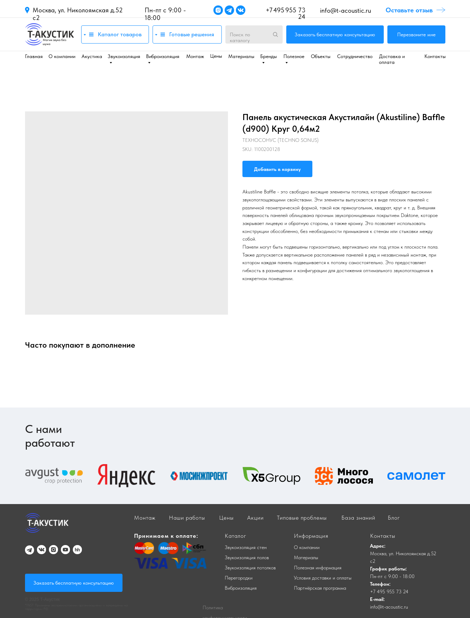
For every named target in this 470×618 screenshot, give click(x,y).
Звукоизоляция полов (247, 557)
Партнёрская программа (320, 588)
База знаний (358, 517)
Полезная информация (317, 567)
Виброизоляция (241, 588)
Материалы (241, 56)
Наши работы (187, 517)
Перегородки (239, 578)
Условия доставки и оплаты (323, 578)
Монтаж (195, 56)
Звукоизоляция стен (246, 547)
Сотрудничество (355, 56)
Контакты (435, 56)
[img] (49, 34)
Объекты (320, 56)
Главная (34, 56)
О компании (62, 56)
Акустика (92, 56)
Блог (394, 517)
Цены (216, 56)
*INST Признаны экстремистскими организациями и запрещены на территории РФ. (76, 607)
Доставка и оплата (392, 59)
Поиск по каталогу (240, 37)
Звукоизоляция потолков (250, 567)
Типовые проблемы (302, 517)
